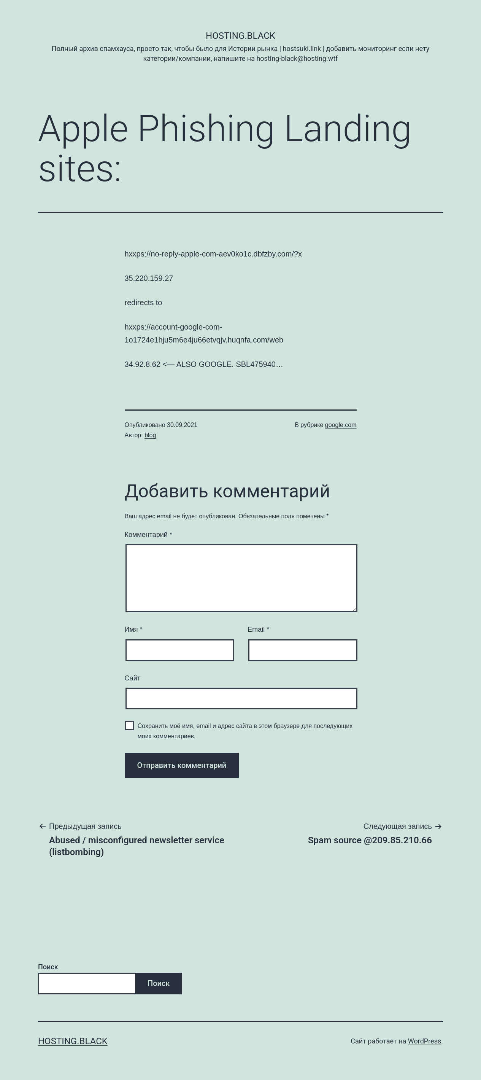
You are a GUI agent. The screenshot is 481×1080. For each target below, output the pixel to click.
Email (258, 629)
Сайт (133, 678)
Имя (134, 629)
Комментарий (148, 534)
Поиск (48, 967)
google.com (341, 425)
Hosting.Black (240, 35)
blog (150, 435)
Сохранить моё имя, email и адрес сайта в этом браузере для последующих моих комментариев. (245, 731)
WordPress (424, 1041)
